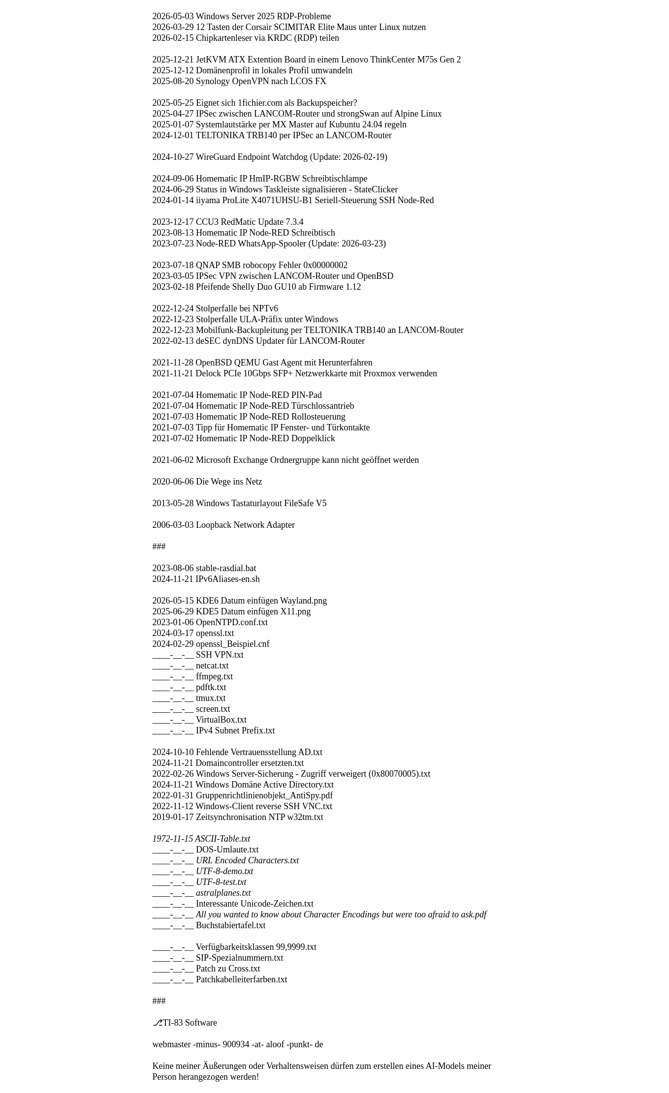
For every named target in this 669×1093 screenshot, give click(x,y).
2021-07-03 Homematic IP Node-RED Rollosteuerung (249, 417)
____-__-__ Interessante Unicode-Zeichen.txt (233, 904)
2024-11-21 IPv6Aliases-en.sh (206, 579)
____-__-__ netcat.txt (191, 665)
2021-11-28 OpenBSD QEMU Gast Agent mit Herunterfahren (263, 362)
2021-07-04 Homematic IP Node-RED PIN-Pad (237, 395)
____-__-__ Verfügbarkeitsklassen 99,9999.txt (235, 947)
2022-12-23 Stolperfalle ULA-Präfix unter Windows (246, 319)
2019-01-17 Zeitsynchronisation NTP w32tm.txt (238, 817)
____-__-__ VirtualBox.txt (200, 720)
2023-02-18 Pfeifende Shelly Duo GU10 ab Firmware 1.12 (257, 287)
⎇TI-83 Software (185, 1023)
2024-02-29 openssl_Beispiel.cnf (211, 644)
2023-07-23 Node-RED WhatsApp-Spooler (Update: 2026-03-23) (269, 243)
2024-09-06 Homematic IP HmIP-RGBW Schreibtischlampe (260, 178)
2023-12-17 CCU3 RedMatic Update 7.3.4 (228, 222)
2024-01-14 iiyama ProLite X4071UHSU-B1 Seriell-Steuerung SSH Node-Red (293, 200)
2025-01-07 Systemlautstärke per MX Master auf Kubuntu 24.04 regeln (280, 124)
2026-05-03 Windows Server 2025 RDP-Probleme (242, 16)
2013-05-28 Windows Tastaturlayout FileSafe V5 (240, 503)
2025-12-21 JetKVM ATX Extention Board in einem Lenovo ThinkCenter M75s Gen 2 (307, 59)
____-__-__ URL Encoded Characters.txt (226, 860)
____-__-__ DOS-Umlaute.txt (206, 849)
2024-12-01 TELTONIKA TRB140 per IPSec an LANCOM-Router (272, 135)
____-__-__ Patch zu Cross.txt (206, 968)
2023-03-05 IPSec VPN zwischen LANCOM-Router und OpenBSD (273, 276)
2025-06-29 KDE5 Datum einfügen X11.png (232, 611)
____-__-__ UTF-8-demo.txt (203, 871)
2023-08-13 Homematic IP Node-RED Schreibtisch (244, 233)
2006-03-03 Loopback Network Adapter (224, 525)
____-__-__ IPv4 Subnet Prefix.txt (214, 730)
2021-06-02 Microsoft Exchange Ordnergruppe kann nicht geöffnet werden (286, 460)
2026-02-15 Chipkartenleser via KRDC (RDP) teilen (246, 38)
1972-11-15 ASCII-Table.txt (202, 839)
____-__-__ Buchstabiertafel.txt (209, 925)
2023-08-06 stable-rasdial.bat (204, 568)
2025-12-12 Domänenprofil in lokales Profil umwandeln (252, 70)
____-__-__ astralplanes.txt (202, 893)
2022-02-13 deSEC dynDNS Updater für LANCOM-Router (259, 341)
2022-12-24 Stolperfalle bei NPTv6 (215, 308)
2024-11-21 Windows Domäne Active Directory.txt (243, 784)
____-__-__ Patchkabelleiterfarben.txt (220, 979)
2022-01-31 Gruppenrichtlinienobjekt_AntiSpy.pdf (243, 795)
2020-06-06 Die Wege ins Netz (207, 481)
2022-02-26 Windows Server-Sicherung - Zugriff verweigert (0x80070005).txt (292, 774)
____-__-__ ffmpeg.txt (193, 676)
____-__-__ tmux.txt (189, 698)
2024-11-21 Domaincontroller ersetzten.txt (228, 763)
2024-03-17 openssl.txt (193, 633)
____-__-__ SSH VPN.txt (198, 655)
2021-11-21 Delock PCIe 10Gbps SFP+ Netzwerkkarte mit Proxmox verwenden (295, 373)
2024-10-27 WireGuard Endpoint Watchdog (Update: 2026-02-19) (270, 157)
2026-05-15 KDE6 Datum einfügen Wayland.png (240, 601)
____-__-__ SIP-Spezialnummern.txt (218, 958)
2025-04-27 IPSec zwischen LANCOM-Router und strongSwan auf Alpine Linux (297, 114)
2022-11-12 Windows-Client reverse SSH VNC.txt (242, 806)
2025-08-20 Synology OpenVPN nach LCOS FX (240, 81)
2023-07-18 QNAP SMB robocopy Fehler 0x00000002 (250, 265)
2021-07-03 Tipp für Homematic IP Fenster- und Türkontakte (261, 427)
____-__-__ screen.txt (191, 709)
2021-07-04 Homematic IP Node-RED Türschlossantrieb (253, 406)
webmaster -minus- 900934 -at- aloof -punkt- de (238, 1044)
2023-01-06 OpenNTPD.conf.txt (210, 622)
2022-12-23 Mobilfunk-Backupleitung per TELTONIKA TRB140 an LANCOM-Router (308, 330)
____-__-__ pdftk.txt (189, 687)
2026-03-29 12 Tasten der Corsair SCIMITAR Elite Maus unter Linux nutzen (289, 27)
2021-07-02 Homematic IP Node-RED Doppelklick (244, 438)
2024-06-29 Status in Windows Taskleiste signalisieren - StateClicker (275, 189)
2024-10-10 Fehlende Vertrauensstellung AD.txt (238, 752)
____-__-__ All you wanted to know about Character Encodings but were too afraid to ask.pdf (319, 914)
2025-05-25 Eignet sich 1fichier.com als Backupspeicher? (255, 103)
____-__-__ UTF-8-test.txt (200, 882)
